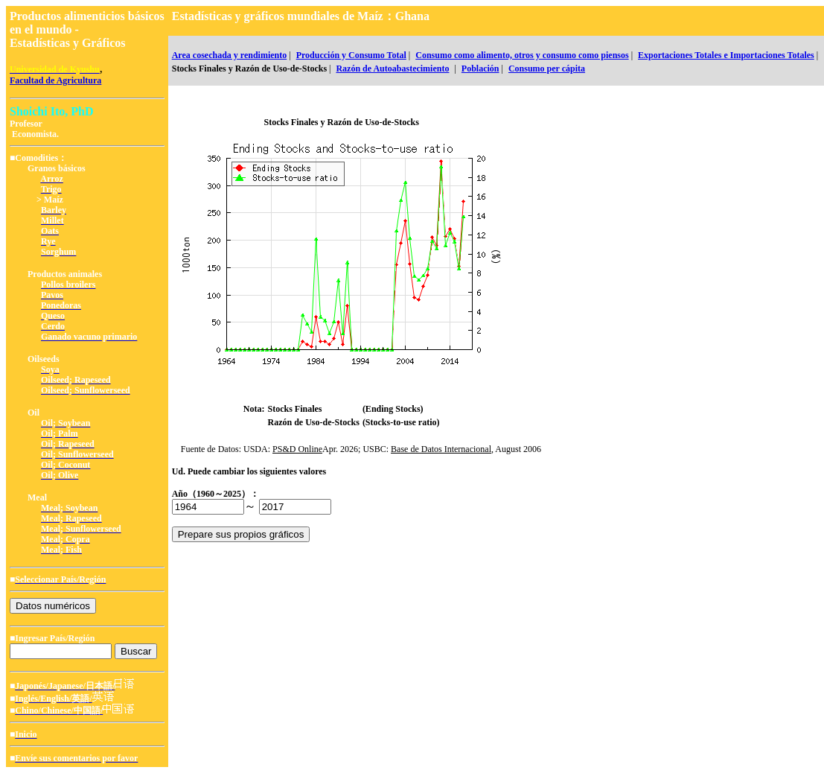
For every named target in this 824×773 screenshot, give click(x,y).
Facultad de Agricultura (55, 80)
